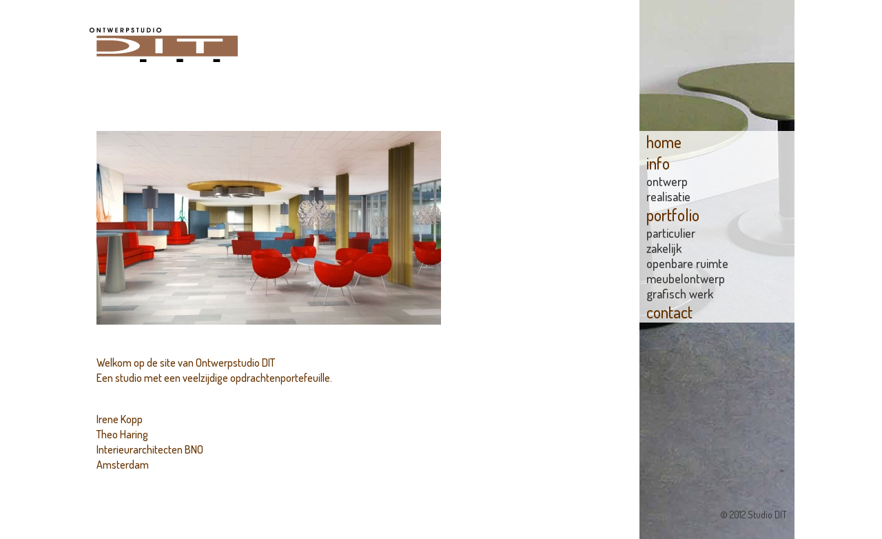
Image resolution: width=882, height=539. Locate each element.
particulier (670, 233)
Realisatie (668, 196)
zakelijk (663, 248)
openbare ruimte (687, 263)
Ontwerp (667, 181)
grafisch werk (679, 293)
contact (669, 312)
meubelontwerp (685, 278)
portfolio (672, 214)
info (658, 163)
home (663, 141)
